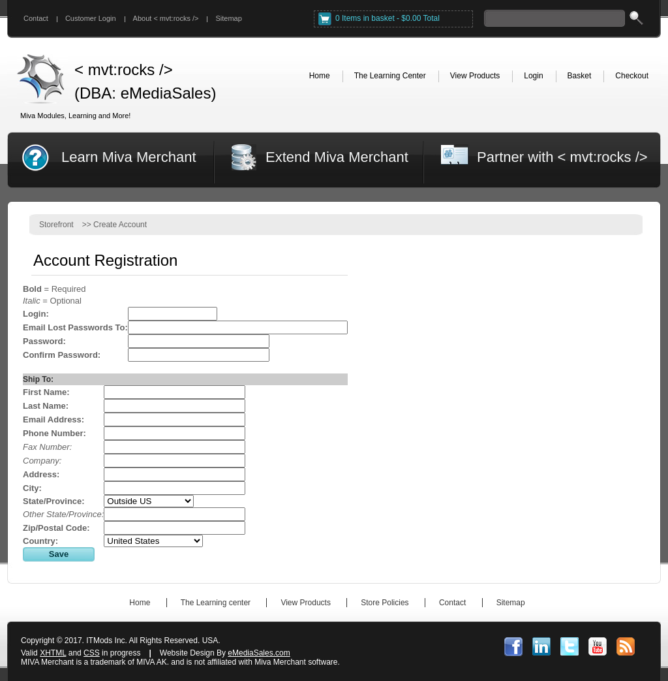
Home (139, 602)
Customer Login (90, 18)
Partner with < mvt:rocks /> (562, 157)
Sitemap (228, 18)
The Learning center (215, 602)
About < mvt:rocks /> (166, 18)
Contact (35, 18)
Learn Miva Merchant (128, 157)
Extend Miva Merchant (337, 157)
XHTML (53, 652)
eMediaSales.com (259, 652)
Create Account (120, 224)
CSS (92, 652)
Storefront (56, 224)
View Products (305, 602)
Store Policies (384, 602)
